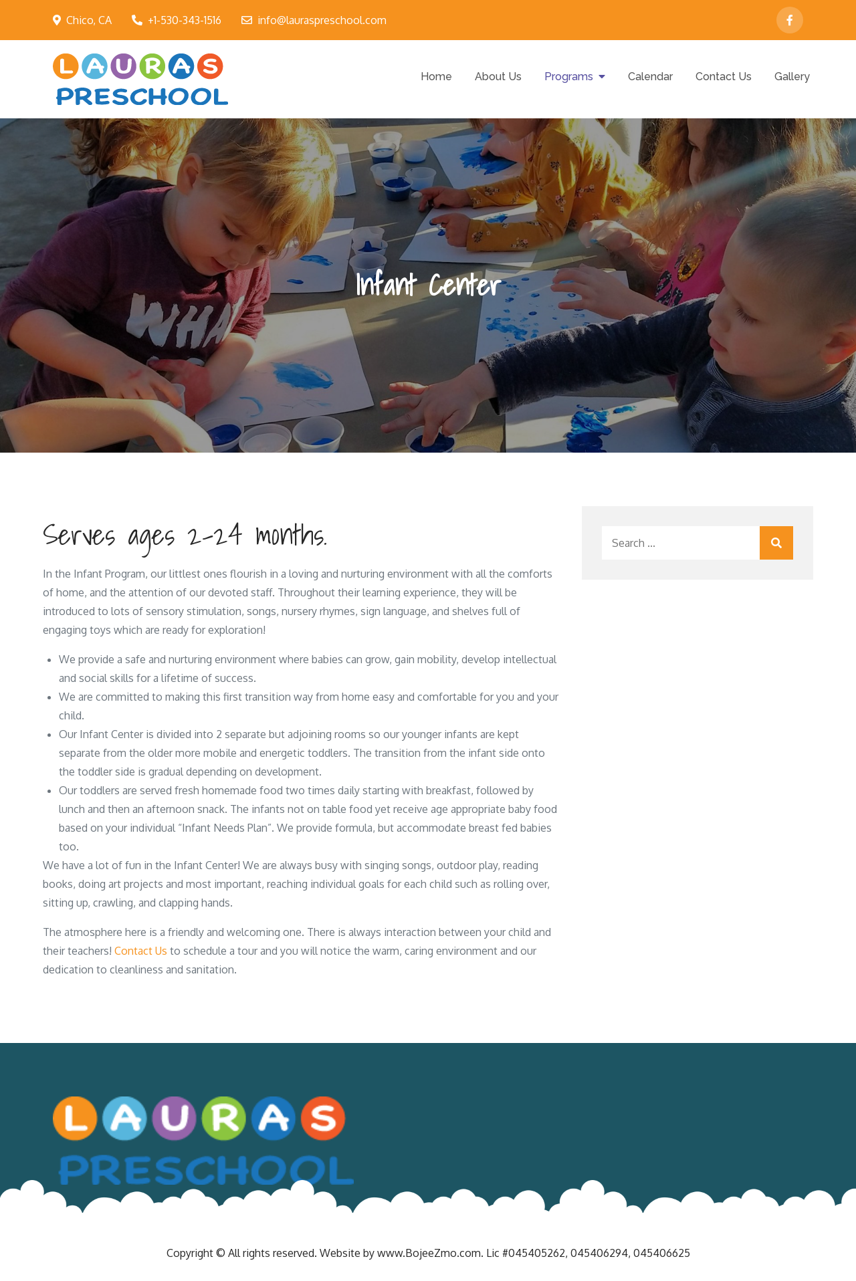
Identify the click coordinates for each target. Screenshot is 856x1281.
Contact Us (724, 76)
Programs (568, 76)
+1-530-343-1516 (176, 20)
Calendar (650, 76)
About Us (498, 76)
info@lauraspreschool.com (314, 20)
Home (436, 76)
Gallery (792, 76)
